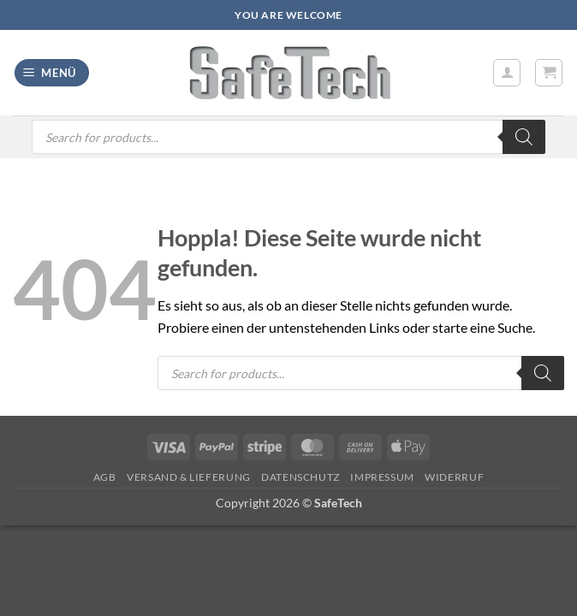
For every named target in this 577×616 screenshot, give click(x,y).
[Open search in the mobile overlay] (288, 137)
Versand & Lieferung (189, 477)
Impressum (382, 477)
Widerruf (454, 477)
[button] (52, 73)
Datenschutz (300, 477)
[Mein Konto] (506, 72)
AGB (104, 477)
